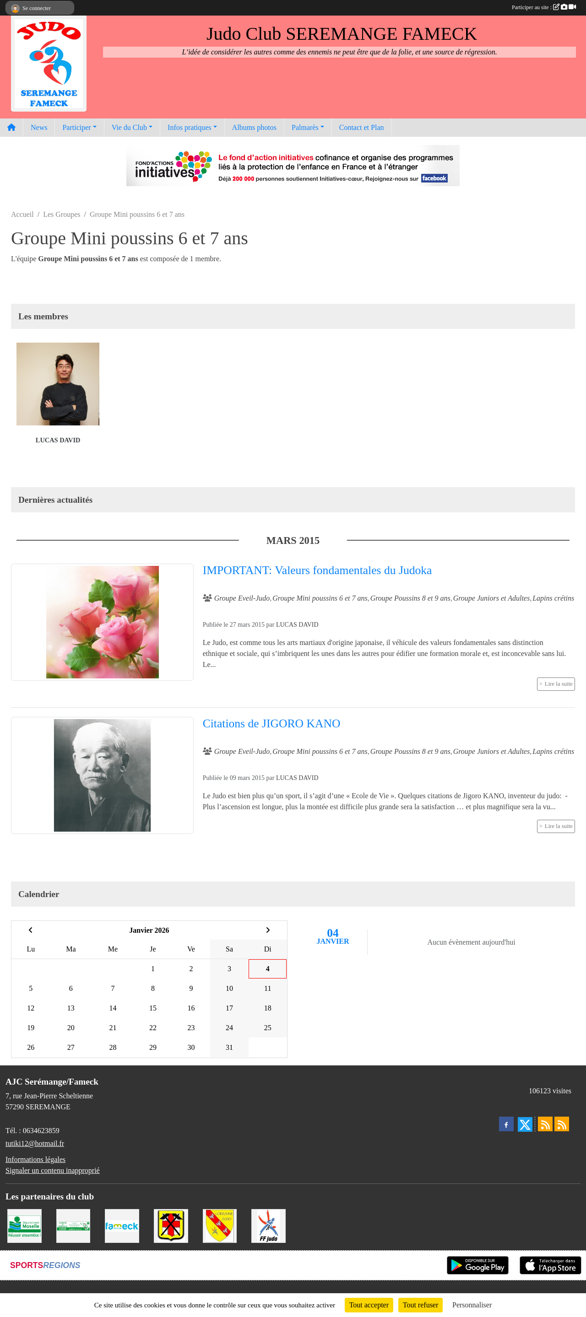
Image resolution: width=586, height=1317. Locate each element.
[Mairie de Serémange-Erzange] (171, 1225)
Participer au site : (544, 7)
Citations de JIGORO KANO (272, 723)
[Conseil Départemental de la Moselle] (24, 1225)
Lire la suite (559, 684)
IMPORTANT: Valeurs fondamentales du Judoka (317, 570)
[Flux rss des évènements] (561, 1124)
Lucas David (58, 440)
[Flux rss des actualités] (545, 1124)
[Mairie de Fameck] (122, 1225)
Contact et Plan (361, 127)
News (39, 127)
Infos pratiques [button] (190, 127)
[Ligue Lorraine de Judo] (220, 1225)
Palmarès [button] (305, 127)
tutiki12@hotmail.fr (34, 1143)
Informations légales (35, 1159)
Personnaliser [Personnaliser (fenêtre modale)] (472, 1305)
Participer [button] (76, 127)
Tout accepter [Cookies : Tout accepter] (369, 1305)
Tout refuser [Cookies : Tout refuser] (421, 1305)
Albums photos (254, 127)
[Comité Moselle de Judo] (73, 1225)
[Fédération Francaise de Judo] (268, 1225)
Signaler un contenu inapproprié (52, 1170)
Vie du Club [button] (129, 127)
